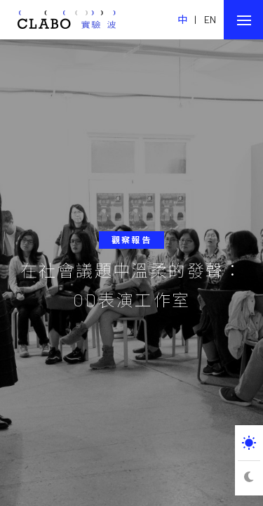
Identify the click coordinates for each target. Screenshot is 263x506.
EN (210, 19)
